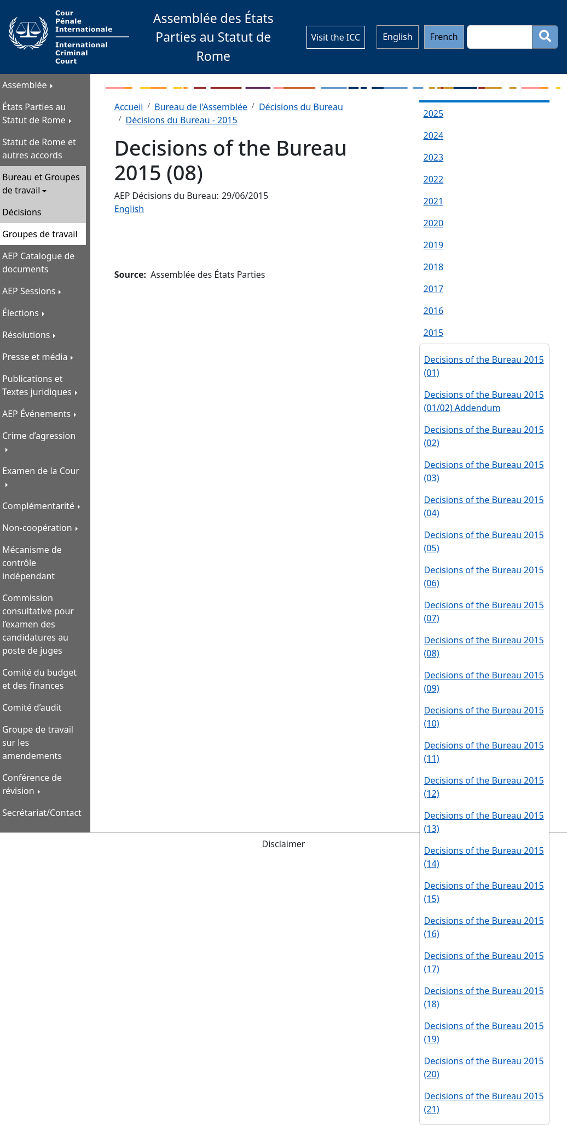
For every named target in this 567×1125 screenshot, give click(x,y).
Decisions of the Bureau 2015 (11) (484, 751)
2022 (434, 179)
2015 (434, 333)
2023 (434, 157)
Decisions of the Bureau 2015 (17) (484, 962)
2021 (434, 201)
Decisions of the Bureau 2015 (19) (484, 1032)
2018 (434, 267)
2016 (434, 311)
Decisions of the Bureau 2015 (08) (484, 646)
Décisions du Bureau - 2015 (182, 120)
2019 (434, 245)
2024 (434, 135)
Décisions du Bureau (301, 107)
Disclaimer (283, 844)
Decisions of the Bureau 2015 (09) (484, 681)
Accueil (128, 107)
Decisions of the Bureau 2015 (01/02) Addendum (484, 401)
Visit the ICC (336, 37)
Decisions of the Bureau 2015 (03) (484, 471)
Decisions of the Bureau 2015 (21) (484, 1102)
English (397, 37)
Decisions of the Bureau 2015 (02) (484, 436)
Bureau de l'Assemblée (200, 107)
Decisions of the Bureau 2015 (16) (484, 927)
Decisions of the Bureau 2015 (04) (484, 506)
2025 (434, 113)
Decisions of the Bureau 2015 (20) (484, 1067)
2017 (434, 289)
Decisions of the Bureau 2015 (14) (484, 857)
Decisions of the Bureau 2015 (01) (484, 366)
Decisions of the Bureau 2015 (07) (484, 611)
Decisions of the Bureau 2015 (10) (484, 716)
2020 (434, 223)
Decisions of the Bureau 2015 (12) (484, 787)
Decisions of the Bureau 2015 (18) (484, 997)
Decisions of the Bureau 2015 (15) (484, 892)
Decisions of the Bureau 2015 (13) (484, 822)
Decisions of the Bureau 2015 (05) (484, 541)
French (444, 37)
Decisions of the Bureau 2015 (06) (484, 576)
